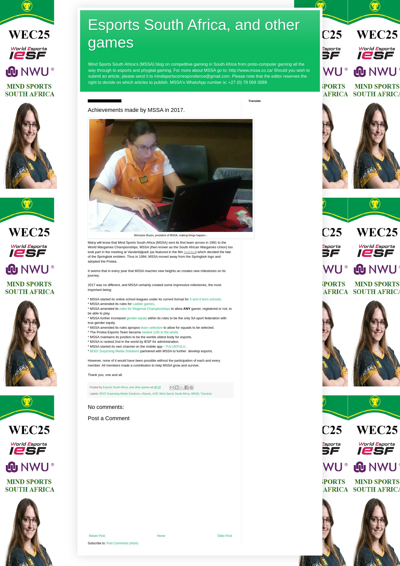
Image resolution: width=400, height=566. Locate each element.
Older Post (224, 536)
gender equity (137, 318)
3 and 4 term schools (205, 299)
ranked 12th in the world (160, 332)
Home (161, 536)
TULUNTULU (175, 346)
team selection (151, 327)
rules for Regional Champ (139, 309)
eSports (146, 393)
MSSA (195, 393)
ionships (164, 309)
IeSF (155, 393)
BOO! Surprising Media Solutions (115, 351)
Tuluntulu (206, 393)
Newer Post (97, 536)
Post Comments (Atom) (122, 543)
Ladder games (143, 304)
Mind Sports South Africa (174, 393)
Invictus (189, 252)
